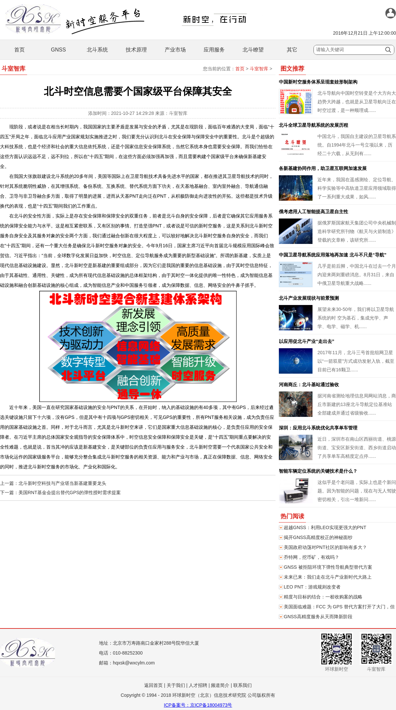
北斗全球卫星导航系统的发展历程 (313, 125)
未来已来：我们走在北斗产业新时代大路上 (328, 577)
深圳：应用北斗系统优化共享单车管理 (318, 427)
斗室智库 (259, 68)
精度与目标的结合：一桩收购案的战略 (323, 596)
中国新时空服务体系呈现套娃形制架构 (318, 82)
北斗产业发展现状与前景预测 (309, 298)
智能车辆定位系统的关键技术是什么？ (318, 471)
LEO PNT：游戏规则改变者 (312, 587)
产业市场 (175, 49)
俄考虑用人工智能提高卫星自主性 (313, 211)
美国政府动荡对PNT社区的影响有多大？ (325, 547)
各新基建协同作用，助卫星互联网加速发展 (323, 168)
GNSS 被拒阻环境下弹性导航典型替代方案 (328, 567)
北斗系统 (97, 49)
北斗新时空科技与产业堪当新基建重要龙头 (62, 483)
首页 (19, 49)
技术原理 (136, 49)
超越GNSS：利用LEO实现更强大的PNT (325, 527)
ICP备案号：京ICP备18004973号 (198, 705)
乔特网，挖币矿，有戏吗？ (311, 557)
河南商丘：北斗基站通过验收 (309, 384)
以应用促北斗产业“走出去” (306, 341)
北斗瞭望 (253, 49)
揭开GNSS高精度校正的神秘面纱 (318, 537)
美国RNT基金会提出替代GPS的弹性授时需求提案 (69, 492)
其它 (292, 49)
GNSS (58, 49)
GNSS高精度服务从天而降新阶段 (318, 616)
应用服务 (214, 49)
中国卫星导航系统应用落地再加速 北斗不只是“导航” (332, 254)
